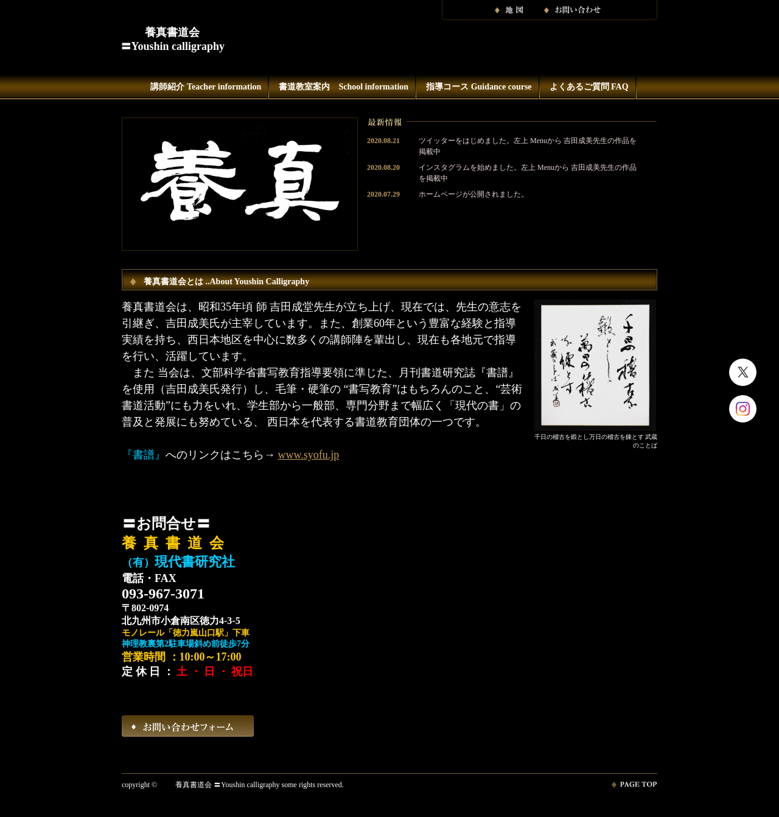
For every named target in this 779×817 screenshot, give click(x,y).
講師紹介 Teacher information (205, 86)
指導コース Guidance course (478, 86)
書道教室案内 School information (343, 86)
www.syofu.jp (309, 455)
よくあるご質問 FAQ (589, 86)
